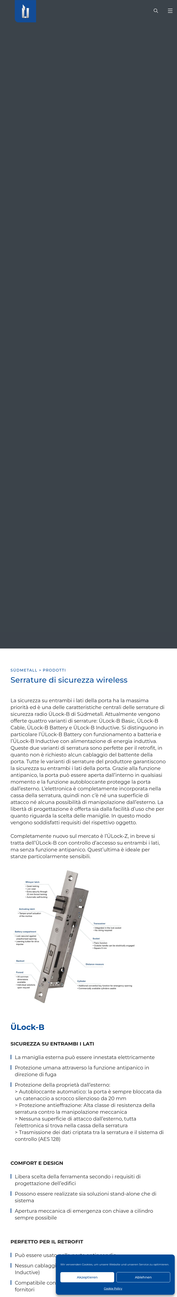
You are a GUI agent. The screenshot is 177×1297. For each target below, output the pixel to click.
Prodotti (54, 670)
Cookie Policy (113, 1288)
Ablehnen (143, 1277)
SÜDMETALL (24, 670)
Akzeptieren (87, 1277)
